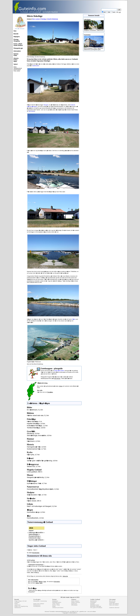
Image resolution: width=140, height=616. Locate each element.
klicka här (65, 576)
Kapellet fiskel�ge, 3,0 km (36, 423)
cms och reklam (91, 611)
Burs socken (36, 19)
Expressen (74, 603)
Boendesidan (35, 552)
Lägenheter (17, 605)
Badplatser (55, 601)
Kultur (15, 60)
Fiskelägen (93, 602)
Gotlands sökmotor (114, 607)
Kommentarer (17, 69)
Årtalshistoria (36, 605)
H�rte (73, 319)
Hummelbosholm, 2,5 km (35, 518)
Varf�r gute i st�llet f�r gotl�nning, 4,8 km (42, 461)
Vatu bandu (32, 111)
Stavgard (46, 104)
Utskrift (49, 19)
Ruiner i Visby (56, 605)
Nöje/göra (17, 36)
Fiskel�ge (50, 392)
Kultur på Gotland (114, 603)
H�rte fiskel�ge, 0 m (34, 421)
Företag (16, 39)
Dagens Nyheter (75, 602)
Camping (16, 602)
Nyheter (16, 54)
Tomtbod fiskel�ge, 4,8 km (36, 428)
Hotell (16, 603)
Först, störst (17, 71)
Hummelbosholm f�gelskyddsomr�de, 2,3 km (43, 489)
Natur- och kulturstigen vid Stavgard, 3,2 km (42, 506)
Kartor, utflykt (18, 44)
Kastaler (92, 603)
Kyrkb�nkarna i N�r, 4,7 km (37, 483)
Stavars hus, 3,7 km (33, 466)
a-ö (120, 12)
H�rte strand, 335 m (34, 501)
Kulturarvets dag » (35, 538)
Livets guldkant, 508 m (34, 472)
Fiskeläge (43, 19)
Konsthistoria (36, 606)
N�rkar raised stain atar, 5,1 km (38, 415)
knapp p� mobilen (59, 370)
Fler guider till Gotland (96, 607)
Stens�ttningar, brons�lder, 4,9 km (39, 435)
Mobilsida (55, 19)
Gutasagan (112, 602)
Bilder (15, 67)
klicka (60, 386)
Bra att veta (112, 601)
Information (17, 51)
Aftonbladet (74, 605)
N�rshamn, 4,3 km (33, 441)
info (117, 12)
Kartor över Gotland (38, 603)
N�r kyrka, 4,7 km (33, 454)
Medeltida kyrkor (56, 602)
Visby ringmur (56, 603)
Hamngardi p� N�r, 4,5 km (36, 447)
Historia (16, 58)
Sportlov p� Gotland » (36, 540)
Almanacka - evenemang (40, 601)
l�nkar (41, 581)
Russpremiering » (35, 536)
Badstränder (93, 601)
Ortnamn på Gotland (57, 607)
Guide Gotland (18, 45)
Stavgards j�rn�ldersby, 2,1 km (38, 477)
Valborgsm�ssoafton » (36, 532)
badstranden (35, 65)
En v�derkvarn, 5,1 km (35, 410)
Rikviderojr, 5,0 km (33, 433)
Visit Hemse (57, 378)
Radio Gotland (75, 601)
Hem (15, 31)
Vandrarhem (17, 607)
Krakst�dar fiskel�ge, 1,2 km (37, 425)
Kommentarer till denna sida (39, 556)
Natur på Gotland (113, 605)
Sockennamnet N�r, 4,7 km (36, 449)
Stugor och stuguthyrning (21, 606)
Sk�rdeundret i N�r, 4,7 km (36, 495)
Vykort (16, 64)
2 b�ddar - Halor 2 (32, 550)
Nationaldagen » (34, 534)
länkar (37, 583)
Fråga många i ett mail (20, 601)
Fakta (15, 55)
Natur (15, 61)
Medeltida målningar (95, 606)
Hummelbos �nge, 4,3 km (36, 512)
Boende (16, 34)
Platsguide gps (18, 48)
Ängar (54, 606)
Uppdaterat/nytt (18, 68)
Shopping (17, 41)
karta (44, 581)
